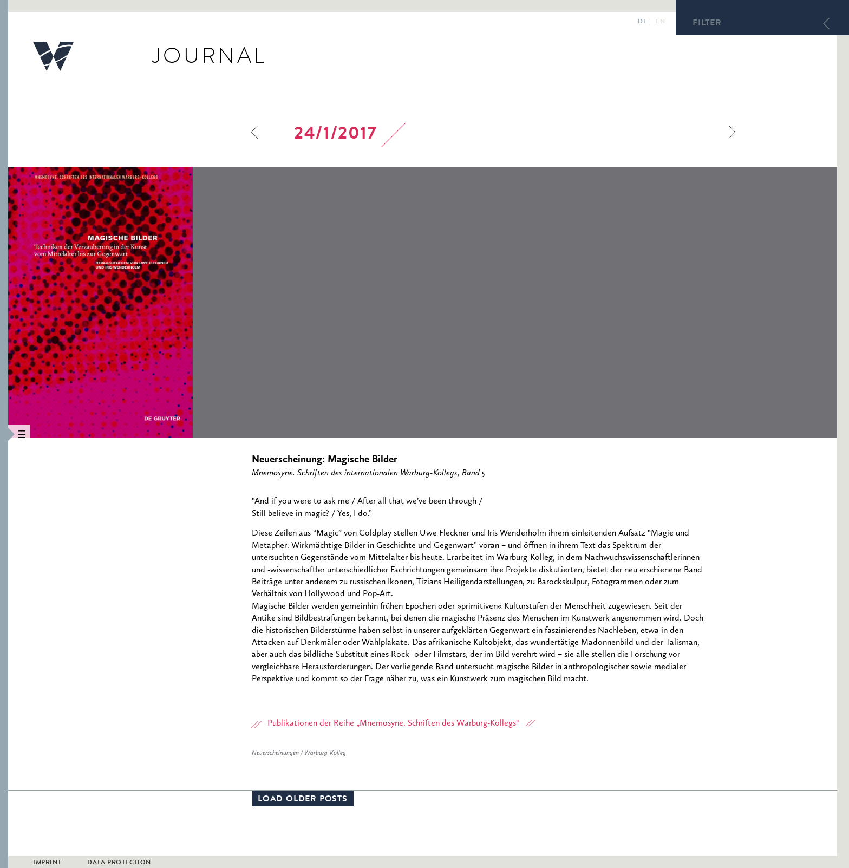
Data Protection (119, 863)
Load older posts (303, 799)
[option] (173, 302)
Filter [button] (707, 23)
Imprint (47, 863)
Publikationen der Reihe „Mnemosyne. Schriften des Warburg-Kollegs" (393, 723)
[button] (4, 434)
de (642, 22)
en (660, 22)
